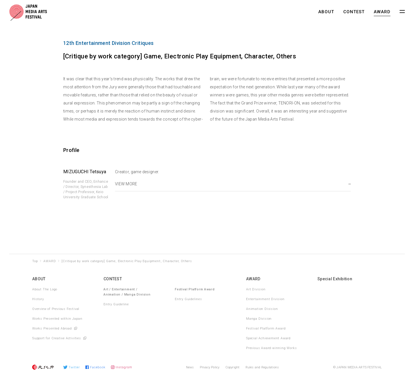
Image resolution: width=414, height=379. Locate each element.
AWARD (382, 11)
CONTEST (354, 11)
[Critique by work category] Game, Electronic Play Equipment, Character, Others (127, 261)
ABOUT (326, 11)
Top (35, 261)
